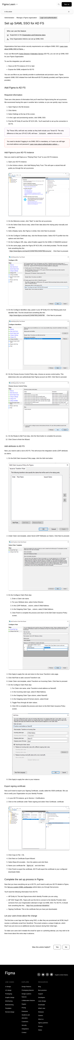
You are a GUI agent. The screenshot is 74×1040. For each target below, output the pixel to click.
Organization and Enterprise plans (33, 35)
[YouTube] (43, 974)
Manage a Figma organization (26, 18)
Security (24, 1025)
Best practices (42, 990)
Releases (41, 1012)
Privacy (40, 1026)
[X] (39, 974)
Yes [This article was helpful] (57, 947)
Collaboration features (28, 1000)
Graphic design (9, 997)
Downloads (41, 1004)
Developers (41, 997)
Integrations (25, 1029)
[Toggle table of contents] (37, 12)
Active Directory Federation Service (31, 54)
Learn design (42, 1001)
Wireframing (8, 1001)
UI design (8, 986)
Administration (9, 18)
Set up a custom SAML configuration (19, 887)
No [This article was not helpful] (66, 947)
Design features (26, 986)
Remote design (9, 1012)
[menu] (62, 975)
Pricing (24, 1007)
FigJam (24, 1004)
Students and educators (26, 1016)
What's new (41, 1008)
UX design (8, 990)
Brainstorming (9, 1004)
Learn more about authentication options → (44, 144)
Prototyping (8, 994)
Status (40, 1030)
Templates (8, 1008)
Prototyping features (28, 990)
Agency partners (43, 1023)
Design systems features (26, 995)
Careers (40, 1015)
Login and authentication (48, 18)
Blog (39, 986)
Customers (25, 1021)
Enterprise (25, 1011)
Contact (24, 1032)
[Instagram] (47, 974)
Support (40, 994)
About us (40, 1019)
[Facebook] (51, 974)
